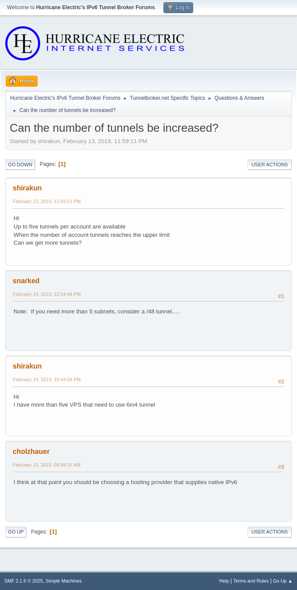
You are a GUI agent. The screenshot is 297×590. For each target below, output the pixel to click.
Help (224, 580)
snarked (26, 280)
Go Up (16, 531)
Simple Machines (63, 580)
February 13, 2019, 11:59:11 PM (47, 201)
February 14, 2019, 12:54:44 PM (47, 294)
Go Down (20, 164)
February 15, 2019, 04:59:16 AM (47, 464)
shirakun (27, 188)
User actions (269, 164)
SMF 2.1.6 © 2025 (23, 580)
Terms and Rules (251, 580)
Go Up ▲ (283, 580)
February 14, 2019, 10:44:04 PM (47, 379)
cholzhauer (31, 451)
